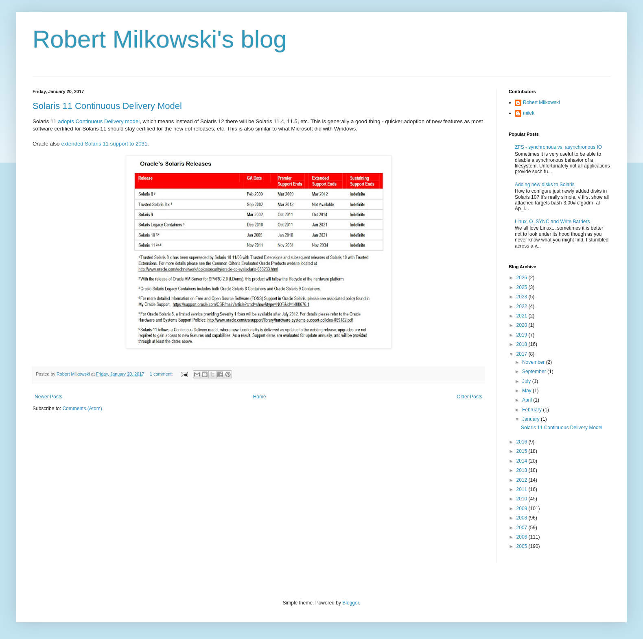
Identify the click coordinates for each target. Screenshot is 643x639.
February (532, 410)
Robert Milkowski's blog (160, 39)
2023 (522, 297)
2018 (522, 344)
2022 (522, 306)
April (527, 400)
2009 (522, 508)
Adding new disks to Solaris (545, 184)
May (527, 390)
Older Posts (469, 397)
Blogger (350, 603)
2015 (522, 451)
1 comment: (162, 374)
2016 (522, 442)
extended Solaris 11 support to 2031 (104, 144)
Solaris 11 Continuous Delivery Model (107, 106)
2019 (522, 335)
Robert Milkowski (541, 102)
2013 (522, 470)
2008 (522, 518)
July (527, 381)
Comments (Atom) (82, 408)
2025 (522, 287)
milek (528, 113)
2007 (522, 527)
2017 (522, 354)
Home (259, 397)
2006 (522, 537)
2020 (522, 325)
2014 (522, 461)
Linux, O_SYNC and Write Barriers (552, 221)
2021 (522, 316)
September (534, 371)
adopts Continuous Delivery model (99, 121)
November (534, 362)
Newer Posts (48, 397)
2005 (522, 546)
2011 (522, 489)
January (531, 419)
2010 (522, 499)
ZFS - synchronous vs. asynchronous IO (558, 147)
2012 (522, 480)
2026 (522, 277)
